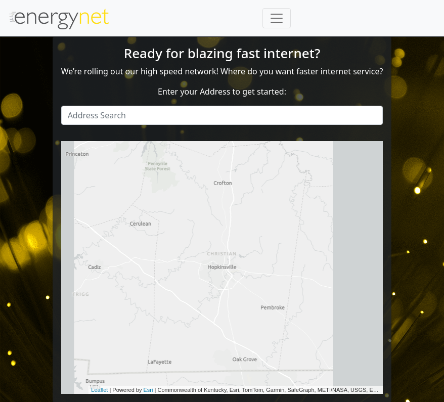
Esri (148, 390)
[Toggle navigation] (276, 18)
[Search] (222, 115)
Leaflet (99, 390)
